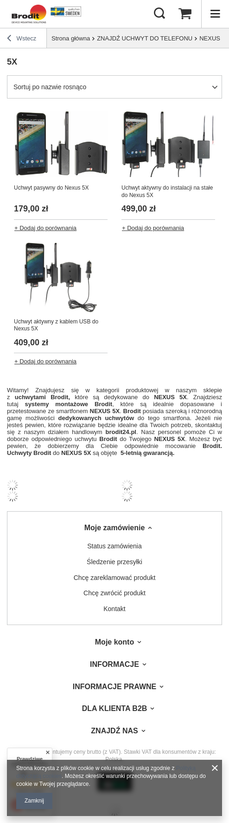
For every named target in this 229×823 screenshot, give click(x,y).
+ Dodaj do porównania (45, 227)
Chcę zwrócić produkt (114, 593)
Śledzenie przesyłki (114, 562)
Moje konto (114, 642)
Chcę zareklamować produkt (115, 577)
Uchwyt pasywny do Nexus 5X (51, 187)
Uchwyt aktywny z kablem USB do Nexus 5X (56, 325)
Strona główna (70, 38)
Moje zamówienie (114, 528)
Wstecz (21, 39)
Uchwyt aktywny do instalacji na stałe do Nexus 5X (167, 191)
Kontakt (114, 608)
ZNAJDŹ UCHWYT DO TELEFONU (144, 38)
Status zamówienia (114, 546)
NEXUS (209, 38)
